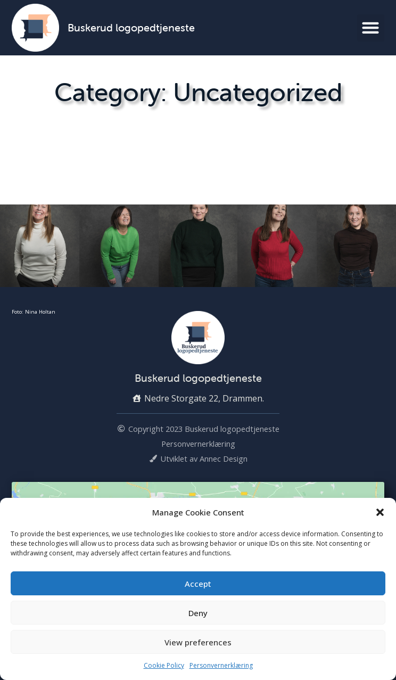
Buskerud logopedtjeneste (131, 27)
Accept (198, 583)
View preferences (198, 642)
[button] (380, 512)
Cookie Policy (164, 665)
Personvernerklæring (221, 665)
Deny (198, 613)
